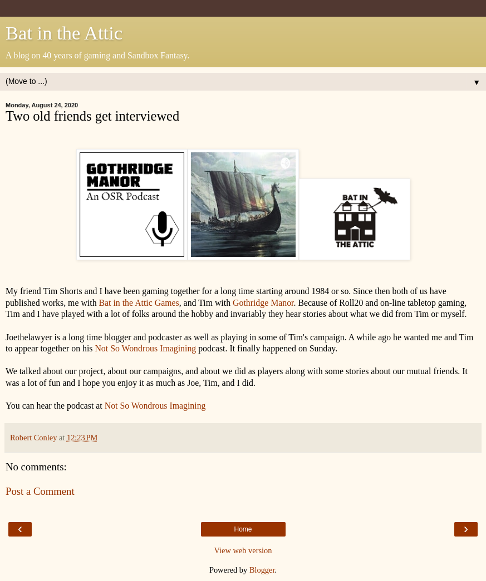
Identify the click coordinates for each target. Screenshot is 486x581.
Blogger (262, 569)
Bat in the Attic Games (139, 302)
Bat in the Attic (64, 32)
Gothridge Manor (263, 302)
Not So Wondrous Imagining (146, 348)
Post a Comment (40, 491)
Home (243, 529)
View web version (243, 550)
